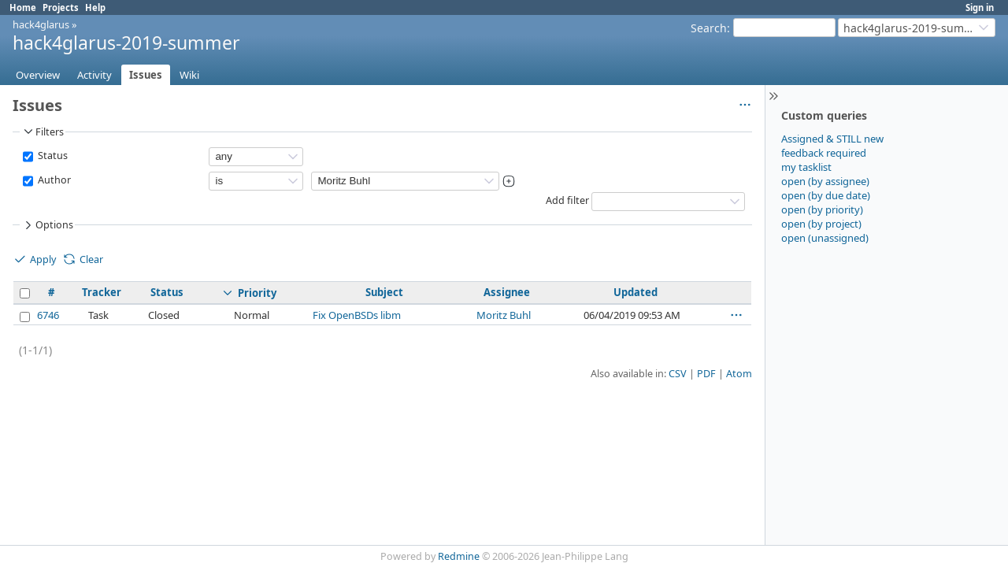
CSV (678, 373)
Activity (94, 75)
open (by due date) (825, 195)
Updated (635, 292)
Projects (61, 7)
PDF (706, 373)
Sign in (979, 7)
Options (47, 225)
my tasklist (806, 167)
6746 (48, 315)
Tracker (101, 292)
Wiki (189, 75)
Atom (739, 373)
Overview (38, 75)
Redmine (459, 556)
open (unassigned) (825, 238)
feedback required (823, 153)
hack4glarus (41, 24)
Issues (145, 75)
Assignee (507, 292)
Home (22, 7)
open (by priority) (822, 209)
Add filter (567, 200)
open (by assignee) (825, 181)
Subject (384, 292)
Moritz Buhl (503, 315)
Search (709, 27)
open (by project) (821, 224)
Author (53, 180)
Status (51, 155)
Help (95, 7)
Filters (42, 131)
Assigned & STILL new (832, 139)
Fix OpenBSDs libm (357, 315)
